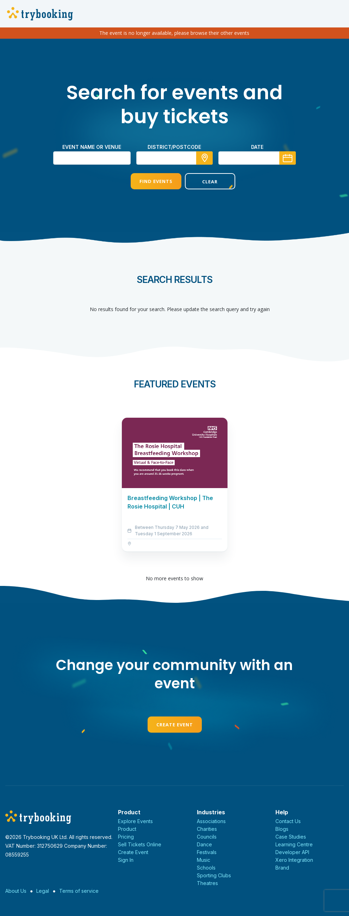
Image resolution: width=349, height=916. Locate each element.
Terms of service (79, 891)
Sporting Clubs (214, 875)
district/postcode (174, 147)
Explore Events (135, 821)
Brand (282, 868)
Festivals (207, 852)
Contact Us (288, 821)
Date (257, 147)
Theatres (207, 883)
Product (127, 829)
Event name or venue (91, 147)
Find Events (147, 181)
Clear (201, 181)
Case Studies (290, 837)
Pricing (126, 837)
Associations (211, 821)
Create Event (174, 724)
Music (203, 860)
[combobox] (174, 158)
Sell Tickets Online (139, 844)
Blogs (281, 829)
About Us (15, 891)
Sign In (125, 860)
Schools (206, 868)
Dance (204, 844)
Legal (42, 891)
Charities (207, 829)
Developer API (292, 852)
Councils (207, 837)
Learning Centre (294, 844)
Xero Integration (294, 860)
